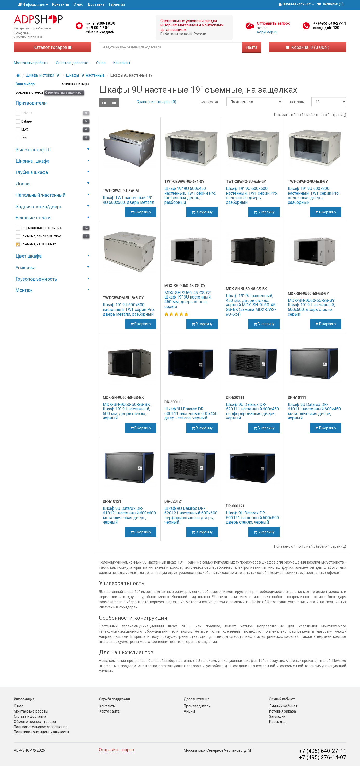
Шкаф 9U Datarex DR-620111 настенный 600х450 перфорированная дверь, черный (252, 411)
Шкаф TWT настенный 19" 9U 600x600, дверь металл (128, 200)
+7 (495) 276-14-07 (322, 757)
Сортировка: (210, 102)
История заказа (282, 711)
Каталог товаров (52, 47)
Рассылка (277, 722)
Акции (189, 711)
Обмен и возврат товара (35, 722)
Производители (197, 706)
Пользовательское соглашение (41, 727)
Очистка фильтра (75, 84)
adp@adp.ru (267, 32)
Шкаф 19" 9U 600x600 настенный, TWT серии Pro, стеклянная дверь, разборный (252, 195)
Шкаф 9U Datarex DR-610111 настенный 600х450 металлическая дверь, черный (314, 411)
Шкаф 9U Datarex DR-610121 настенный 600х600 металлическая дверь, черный (129, 515)
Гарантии (117, 4)
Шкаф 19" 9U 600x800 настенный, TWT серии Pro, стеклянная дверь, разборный (313, 195)
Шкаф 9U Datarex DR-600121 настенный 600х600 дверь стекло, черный (252, 518)
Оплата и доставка (72, 63)
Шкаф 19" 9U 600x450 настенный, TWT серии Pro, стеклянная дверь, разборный (190, 195)
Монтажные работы (31, 63)
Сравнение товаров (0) (156, 102)
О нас (78, 4)
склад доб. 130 (326, 28)
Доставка (96, 4)
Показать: (297, 102)
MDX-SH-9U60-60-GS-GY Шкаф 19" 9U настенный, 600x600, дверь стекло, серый (311, 307)
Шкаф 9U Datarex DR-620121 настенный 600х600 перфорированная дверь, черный (190, 515)
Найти (251, 47)
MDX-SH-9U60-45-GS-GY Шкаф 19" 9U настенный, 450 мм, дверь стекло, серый (187, 299)
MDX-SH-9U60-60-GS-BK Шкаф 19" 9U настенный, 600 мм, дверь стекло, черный (126, 411)
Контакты (60, 4)
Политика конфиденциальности (41, 732)
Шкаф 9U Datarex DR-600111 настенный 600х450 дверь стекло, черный (190, 413)
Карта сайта (109, 711)
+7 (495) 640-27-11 (329, 23)
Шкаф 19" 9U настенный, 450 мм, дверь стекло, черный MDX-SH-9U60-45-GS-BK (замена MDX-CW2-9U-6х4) (251, 304)
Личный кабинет (283, 706)
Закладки (277, 716)
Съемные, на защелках (64, 92)
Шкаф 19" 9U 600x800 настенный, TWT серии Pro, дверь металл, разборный (129, 309)
